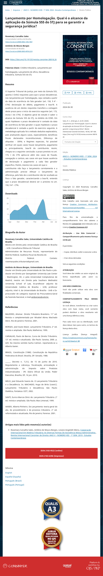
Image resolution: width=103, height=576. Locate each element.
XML (90, 92)
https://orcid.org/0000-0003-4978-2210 (18, 51)
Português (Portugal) (14, 484)
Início (7, 10)
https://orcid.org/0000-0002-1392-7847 (18, 42)
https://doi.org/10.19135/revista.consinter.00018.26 (33, 59)
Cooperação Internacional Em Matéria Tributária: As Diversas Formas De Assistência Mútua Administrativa (53, 431)
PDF (68, 92)
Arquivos (16, 10)
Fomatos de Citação (72, 142)
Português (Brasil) (13, 480)
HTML (79, 92)
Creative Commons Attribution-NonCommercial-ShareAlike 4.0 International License (80, 207)
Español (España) (13, 476)
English (8, 472)
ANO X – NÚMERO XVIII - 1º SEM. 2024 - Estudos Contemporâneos (49, 10)
